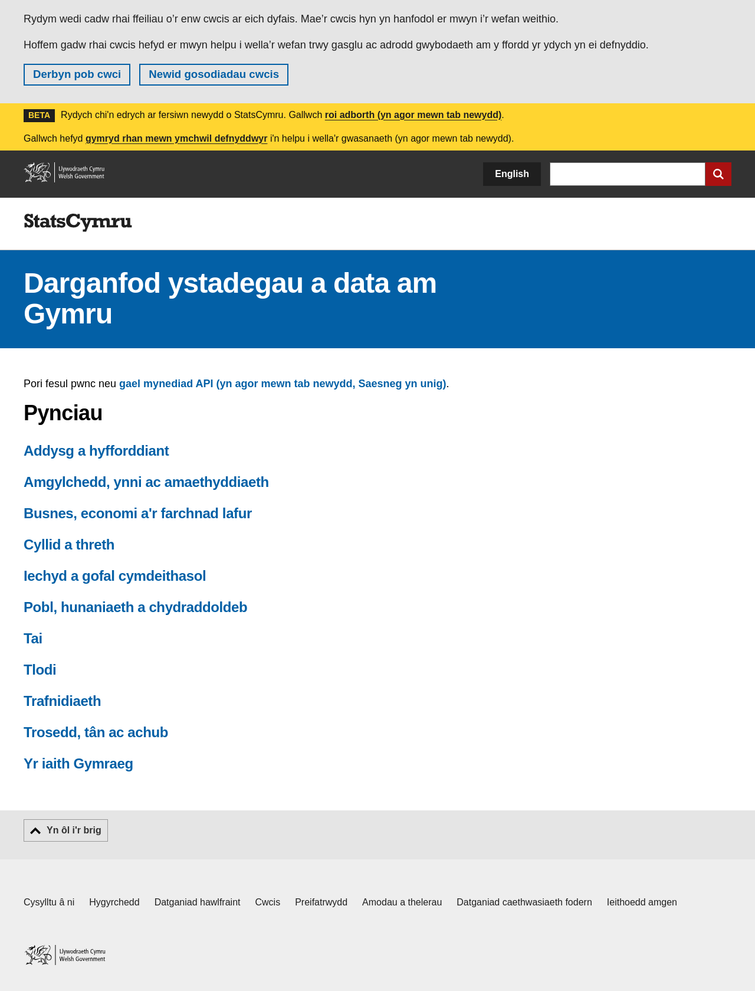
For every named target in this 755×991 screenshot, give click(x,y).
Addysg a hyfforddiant (96, 451)
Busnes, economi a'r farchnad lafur (138, 513)
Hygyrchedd (114, 902)
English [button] (512, 174)
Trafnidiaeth (62, 701)
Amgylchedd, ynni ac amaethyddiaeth (146, 482)
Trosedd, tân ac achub (96, 732)
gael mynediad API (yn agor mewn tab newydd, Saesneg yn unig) (282, 384)
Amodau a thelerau (402, 902)
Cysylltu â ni (49, 902)
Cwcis (268, 902)
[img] (78, 223)
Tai (33, 638)
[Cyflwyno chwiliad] (718, 174)
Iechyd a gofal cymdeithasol (115, 576)
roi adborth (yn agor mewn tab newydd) (413, 115)
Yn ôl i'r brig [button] (74, 830)
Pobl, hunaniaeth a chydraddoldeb (135, 607)
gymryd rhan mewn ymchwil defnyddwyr (177, 138)
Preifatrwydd (321, 902)
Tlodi (40, 670)
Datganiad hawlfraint (198, 902)
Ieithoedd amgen (642, 902)
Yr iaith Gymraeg (78, 763)
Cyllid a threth (69, 544)
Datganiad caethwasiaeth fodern (524, 902)
